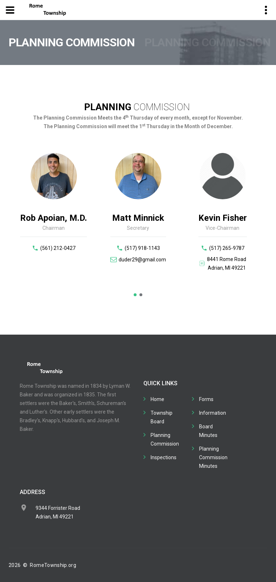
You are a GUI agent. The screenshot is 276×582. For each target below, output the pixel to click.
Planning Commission (165, 439)
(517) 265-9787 (226, 248)
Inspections (163, 457)
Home (157, 399)
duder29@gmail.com (142, 259)
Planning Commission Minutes (213, 457)
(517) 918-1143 (142, 248)
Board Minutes (208, 431)
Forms (206, 399)
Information (212, 413)
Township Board (161, 417)
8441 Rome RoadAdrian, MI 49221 (226, 263)
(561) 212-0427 (57, 248)
